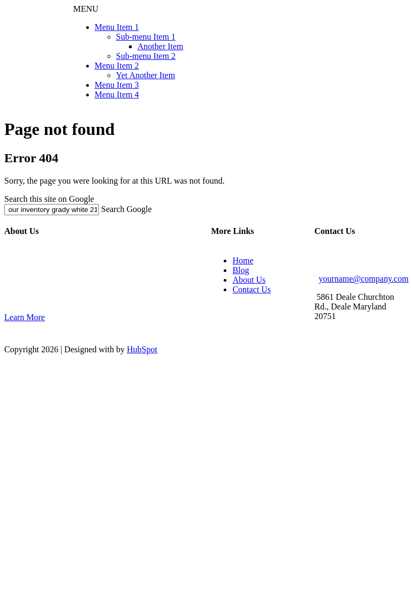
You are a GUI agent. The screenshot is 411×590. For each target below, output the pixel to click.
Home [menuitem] (242, 260)
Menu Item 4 (117, 94)
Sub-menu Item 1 (146, 36)
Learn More (24, 317)
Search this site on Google (49, 198)
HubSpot (142, 349)
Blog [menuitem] (240, 270)
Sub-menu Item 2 (146, 55)
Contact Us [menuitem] (251, 289)
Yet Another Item (145, 75)
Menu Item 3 (117, 84)
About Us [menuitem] (248, 279)
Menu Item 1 (117, 27)
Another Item (161, 46)
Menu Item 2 (117, 65)
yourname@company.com (364, 278)
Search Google (126, 209)
